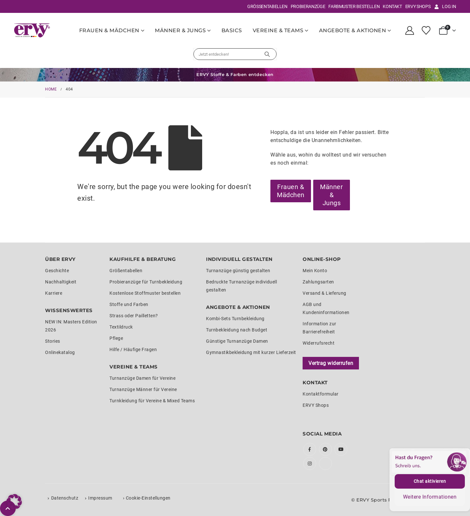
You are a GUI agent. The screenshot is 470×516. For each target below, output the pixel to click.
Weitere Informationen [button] (430, 497)
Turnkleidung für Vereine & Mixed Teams (152, 400)
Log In (445, 6)
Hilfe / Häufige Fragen (133, 349)
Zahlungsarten (318, 281)
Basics (231, 30)
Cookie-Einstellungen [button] (148, 498)
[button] (14, 502)
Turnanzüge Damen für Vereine (142, 378)
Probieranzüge (308, 6)
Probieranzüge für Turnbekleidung (145, 281)
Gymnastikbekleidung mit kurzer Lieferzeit (251, 352)
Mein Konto (315, 270)
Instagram (309, 463)
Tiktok (325, 463)
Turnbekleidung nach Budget (236, 329)
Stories (52, 341)
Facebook (309, 449)
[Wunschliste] (426, 30)
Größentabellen (267, 6)
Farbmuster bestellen (354, 6)
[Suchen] (267, 54)
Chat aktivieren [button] (430, 481)
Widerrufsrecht (318, 343)
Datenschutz (65, 498)
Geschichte (57, 270)
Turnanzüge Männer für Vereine (143, 389)
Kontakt (392, 6)
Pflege (116, 338)
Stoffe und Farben (128, 304)
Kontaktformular (321, 394)
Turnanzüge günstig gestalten (238, 270)
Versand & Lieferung (324, 293)
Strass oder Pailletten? (133, 315)
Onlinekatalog (60, 352)
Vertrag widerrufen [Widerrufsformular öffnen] (330, 363)
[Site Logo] (32, 30)
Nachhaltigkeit (60, 281)
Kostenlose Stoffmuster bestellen (145, 293)
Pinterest (325, 449)
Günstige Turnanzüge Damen (237, 341)
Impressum (100, 498)
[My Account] (410, 30)
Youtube (340, 449)
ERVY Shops (418, 6)
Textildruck (121, 327)
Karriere (53, 293)
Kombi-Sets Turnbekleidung (235, 318)
